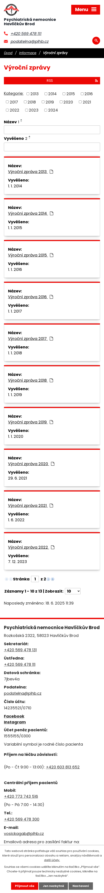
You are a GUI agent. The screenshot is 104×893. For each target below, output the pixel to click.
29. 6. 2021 (17, 478)
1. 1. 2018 (15, 353)
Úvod (8, 53)
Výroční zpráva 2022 (31, 547)
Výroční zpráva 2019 (30, 422)
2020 (68, 102)
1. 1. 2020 (15, 436)
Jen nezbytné (53, 886)
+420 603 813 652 (63, 767)
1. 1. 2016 (15, 269)
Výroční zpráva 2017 (30, 338)
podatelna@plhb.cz (30, 41)
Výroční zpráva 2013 (30, 171)
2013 (34, 94)
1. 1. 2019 (15, 394)
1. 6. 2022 (16, 520)
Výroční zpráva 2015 (30, 255)
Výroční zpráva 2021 (30, 505)
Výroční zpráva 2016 (30, 297)
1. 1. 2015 (15, 227)
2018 (32, 102)
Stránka (21, 579)
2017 (14, 102)
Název (11, 122)
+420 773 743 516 (21, 796)
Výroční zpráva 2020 (31, 463)
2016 (88, 94)
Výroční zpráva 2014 (30, 213)
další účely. (52, 860)
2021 (87, 102)
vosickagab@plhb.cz (24, 833)
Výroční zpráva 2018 (30, 380)
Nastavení (81, 886)
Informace (27, 53)
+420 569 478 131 (20, 650)
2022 (14, 110)
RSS (72, 80)
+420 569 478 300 (21, 819)
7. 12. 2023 (17, 561)
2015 (70, 94)
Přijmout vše (24, 886)
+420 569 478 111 (26, 33)
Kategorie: (13, 93)
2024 (53, 110)
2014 (52, 94)
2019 (50, 102)
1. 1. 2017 (15, 311)
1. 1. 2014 (15, 186)
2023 (33, 110)
